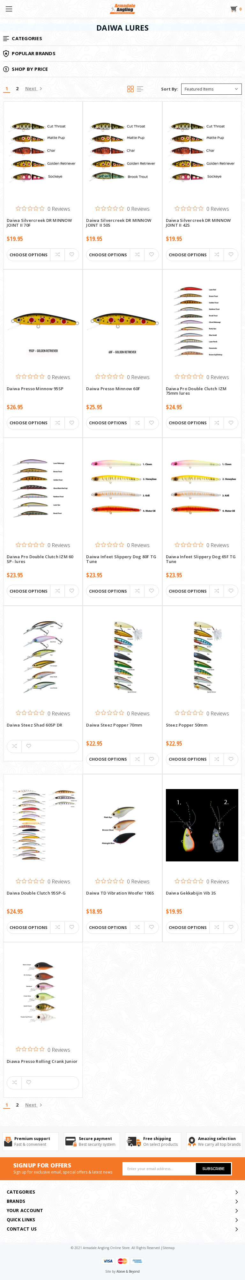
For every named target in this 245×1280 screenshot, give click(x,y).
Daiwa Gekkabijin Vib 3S (191, 893)
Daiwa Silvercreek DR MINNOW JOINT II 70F (39, 223)
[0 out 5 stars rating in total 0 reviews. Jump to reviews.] (43, 208)
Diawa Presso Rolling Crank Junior (42, 1061)
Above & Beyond (128, 1271)
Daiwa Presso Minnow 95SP (35, 388)
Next (33, 88)
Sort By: (169, 89)
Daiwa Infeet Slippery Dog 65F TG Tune (201, 559)
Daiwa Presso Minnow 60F (113, 388)
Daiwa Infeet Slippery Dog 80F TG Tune (121, 559)
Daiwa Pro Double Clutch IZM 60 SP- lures (40, 559)
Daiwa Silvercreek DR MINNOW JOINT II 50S (118, 223)
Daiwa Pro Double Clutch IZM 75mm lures (196, 391)
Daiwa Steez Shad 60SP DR (34, 725)
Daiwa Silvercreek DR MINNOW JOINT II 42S (198, 223)
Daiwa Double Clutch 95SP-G (36, 893)
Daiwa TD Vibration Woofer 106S (120, 893)
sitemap (168, 1248)
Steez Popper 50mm (186, 725)
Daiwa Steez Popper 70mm (114, 725)
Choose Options (29, 255)
